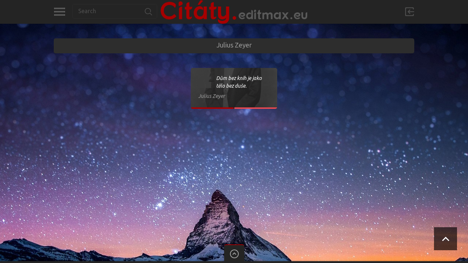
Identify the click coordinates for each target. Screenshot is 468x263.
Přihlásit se (409, 11)
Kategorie (59, 12)
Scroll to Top (445, 238)
